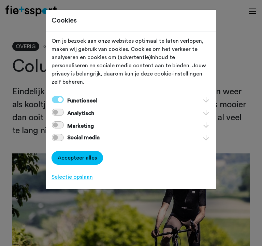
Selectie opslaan (72, 177)
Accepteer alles (77, 158)
